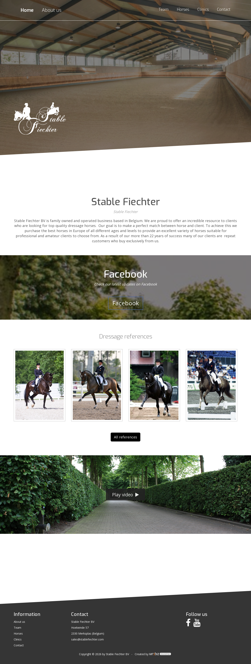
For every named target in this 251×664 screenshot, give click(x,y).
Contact (223, 9)
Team (163, 9)
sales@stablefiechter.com (87, 639)
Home (27, 10)
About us (51, 10)
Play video (125, 494)
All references (125, 437)
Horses (183, 9)
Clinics (203, 9)
